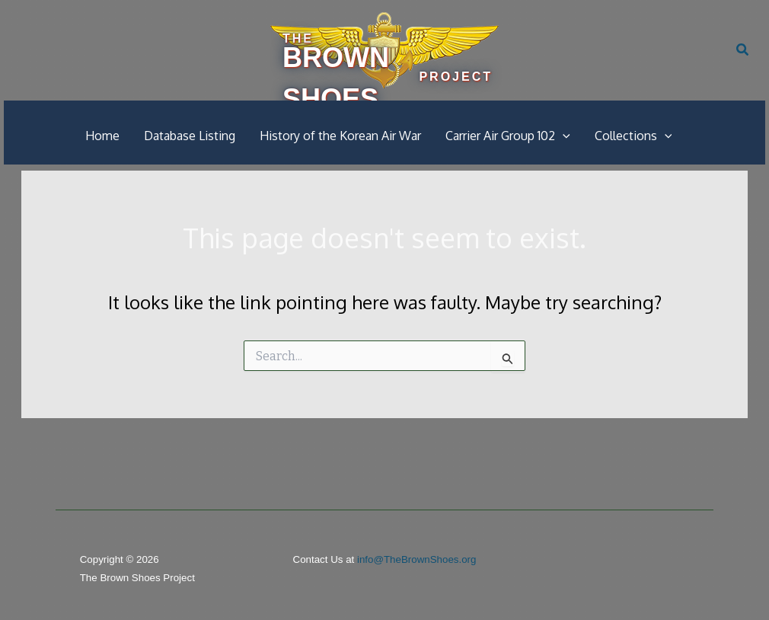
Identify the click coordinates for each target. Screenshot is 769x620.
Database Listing (189, 135)
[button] (743, 50)
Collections (633, 135)
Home (102, 135)
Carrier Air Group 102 (507, 135)
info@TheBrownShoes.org (417, 559)
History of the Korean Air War (340, 135)
